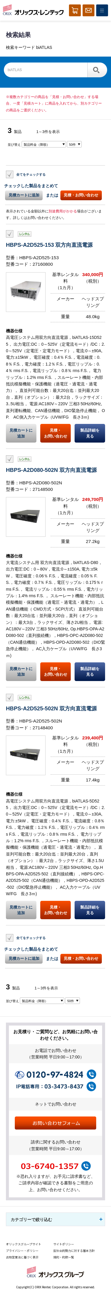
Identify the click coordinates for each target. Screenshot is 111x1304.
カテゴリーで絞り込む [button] (31, 1219)
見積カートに (21, 433)
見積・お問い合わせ (81, 195)
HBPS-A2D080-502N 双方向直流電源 (51, 470)
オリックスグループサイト (23, 1244)
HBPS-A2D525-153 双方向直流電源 (49, 245)
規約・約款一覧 (63, 1257)
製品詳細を (90, 433)
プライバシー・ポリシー (22, 1250)
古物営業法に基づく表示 (22, 1257)
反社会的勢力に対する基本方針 (74, 1250)
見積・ (55, 433)
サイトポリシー (63, 1244)
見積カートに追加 (24, 195)
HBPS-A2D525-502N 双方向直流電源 (51, 708)
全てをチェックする (31, 174)
